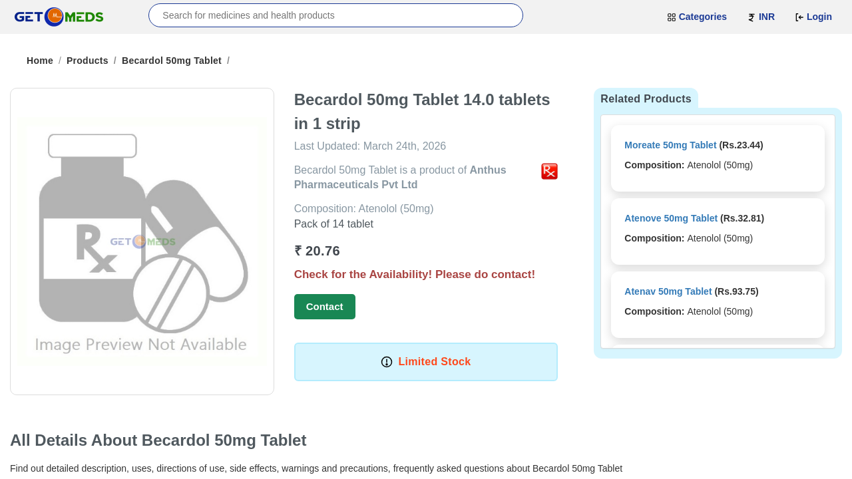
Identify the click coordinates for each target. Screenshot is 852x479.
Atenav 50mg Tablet (668, 291)
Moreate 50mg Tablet (670, 145)
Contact (324, 306)
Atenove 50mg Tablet (671, 218)
